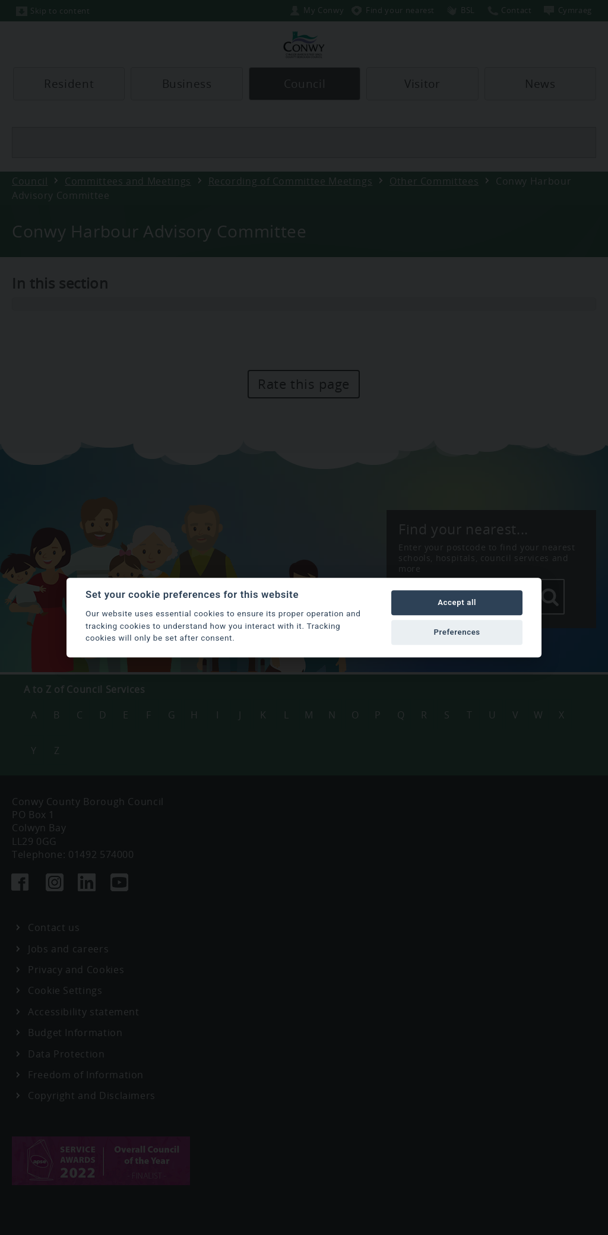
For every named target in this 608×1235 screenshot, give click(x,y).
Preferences (456, 632)
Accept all (457, 602)
